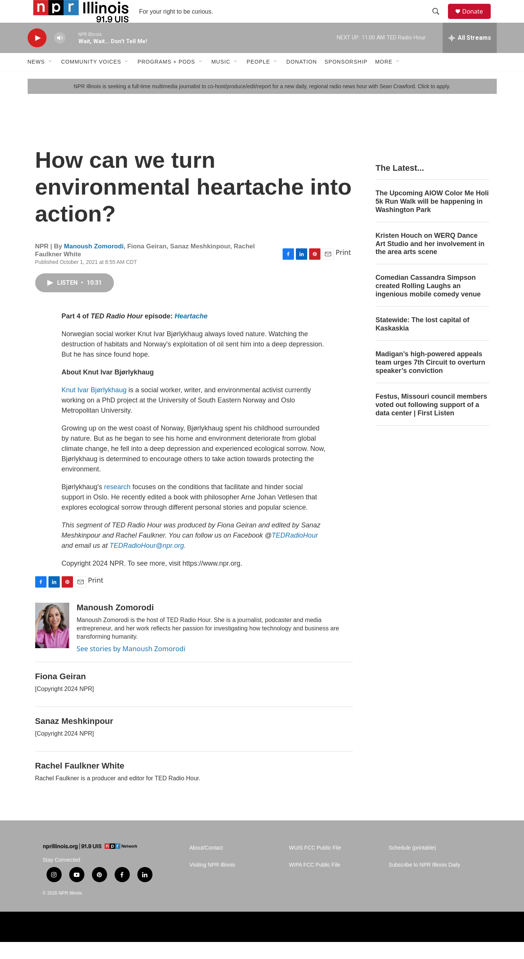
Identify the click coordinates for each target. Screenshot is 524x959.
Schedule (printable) (412, 865)
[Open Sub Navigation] (51, 79)
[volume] (59, 55)
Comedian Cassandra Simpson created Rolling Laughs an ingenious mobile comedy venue (428, 303)
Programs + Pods (166, 79)
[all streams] (470, 55)
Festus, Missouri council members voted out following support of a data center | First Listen (431, 422)
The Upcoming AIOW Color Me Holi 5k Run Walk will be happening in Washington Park (432, 218)
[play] (37, 55)
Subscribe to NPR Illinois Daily (424, 882)
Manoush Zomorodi (94, 263)
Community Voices (91, 79)
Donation (301, 79)
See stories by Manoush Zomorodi (131, 665)
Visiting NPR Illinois (212, 882)
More (383, 79)
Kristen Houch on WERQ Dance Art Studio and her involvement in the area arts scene (430, 261)
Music (220, 79)
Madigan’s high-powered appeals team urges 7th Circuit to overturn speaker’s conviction (430, 379)
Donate (477, 20)
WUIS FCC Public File (315, 865)
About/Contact (206, 865)
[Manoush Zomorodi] (52, 642)
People (258, 79)
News (36, 79)
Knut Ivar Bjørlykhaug (95, 407)
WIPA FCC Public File (314, 882)
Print (343, 269)
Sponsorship (346, 79)
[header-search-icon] (439, 20)
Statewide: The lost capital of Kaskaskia (423, 341)
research (118, 504)
